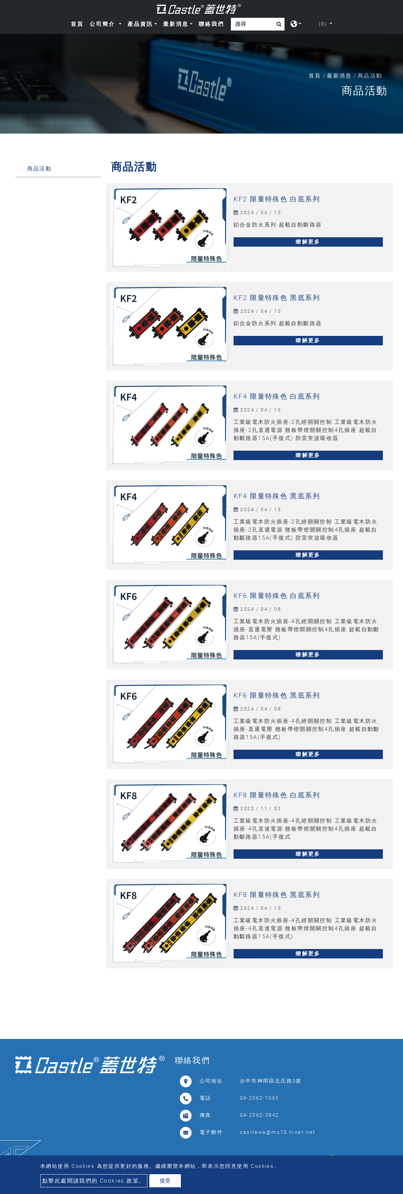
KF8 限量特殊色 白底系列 (277, 795)
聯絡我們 (211, 24)
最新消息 (339, 75)
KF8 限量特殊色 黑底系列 (277, 895)
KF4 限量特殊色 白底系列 (277, 396)
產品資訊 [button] (140, 24)
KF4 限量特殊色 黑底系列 (277, 496)
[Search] (258, 24)
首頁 (78, 23)
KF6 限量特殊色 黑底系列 (277, 695)
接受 (165, 1181)
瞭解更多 (308, 242)
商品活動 (39, 168)
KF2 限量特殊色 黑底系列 (277, 298)
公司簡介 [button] (103, 24)
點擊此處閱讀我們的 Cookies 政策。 (93, 1181)
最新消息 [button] (176, 24)
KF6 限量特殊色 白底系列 (277, 596)
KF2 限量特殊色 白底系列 (277, 199)
